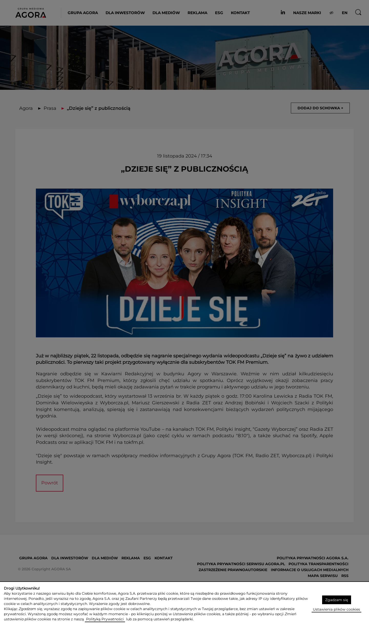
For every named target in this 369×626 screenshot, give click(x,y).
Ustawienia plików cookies (336, 609)
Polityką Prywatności (105, 619)
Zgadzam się (336, 600)
